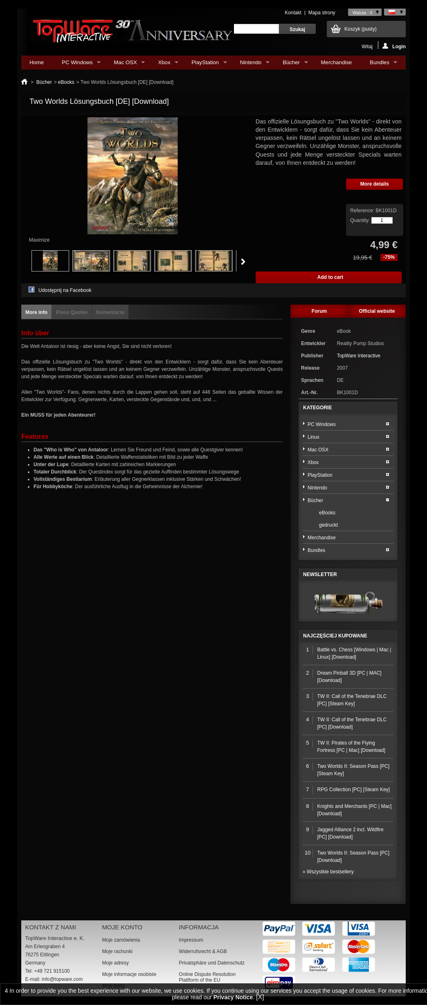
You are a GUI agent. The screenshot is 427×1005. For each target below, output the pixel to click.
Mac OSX (125, 64)
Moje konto (122, 927)
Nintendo (251, 64)
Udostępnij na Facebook (64, 290)
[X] (260, 997)
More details (374, 184)
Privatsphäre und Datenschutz (212, 963)
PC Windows (77, 64)
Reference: (362, 210)
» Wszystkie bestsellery (328, 872)
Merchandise (336, 62)
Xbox (164, 64)
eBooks (66, 82)
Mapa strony (321, 13)
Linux (313, 437)
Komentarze (110, 312)
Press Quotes (72, 312)
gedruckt (328, 525)
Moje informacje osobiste (129, 974)
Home (36, 62)
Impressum (191, 940)
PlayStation (205, 64)
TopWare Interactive (358, 356)
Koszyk (360, 29)
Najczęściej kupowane (335, 636)
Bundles (379, 64)
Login (394, 46)
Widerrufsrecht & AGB (203, 951)
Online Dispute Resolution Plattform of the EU (207, 977)
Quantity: (360, 220)
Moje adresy (115, 963)
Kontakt (293, 13)
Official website (377, 311)
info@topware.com (62, 979)
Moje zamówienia (121, 940)
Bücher (291, 64)
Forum (319, 311)
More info (36, 312)
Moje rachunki (117, 951)
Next (243, 261)
